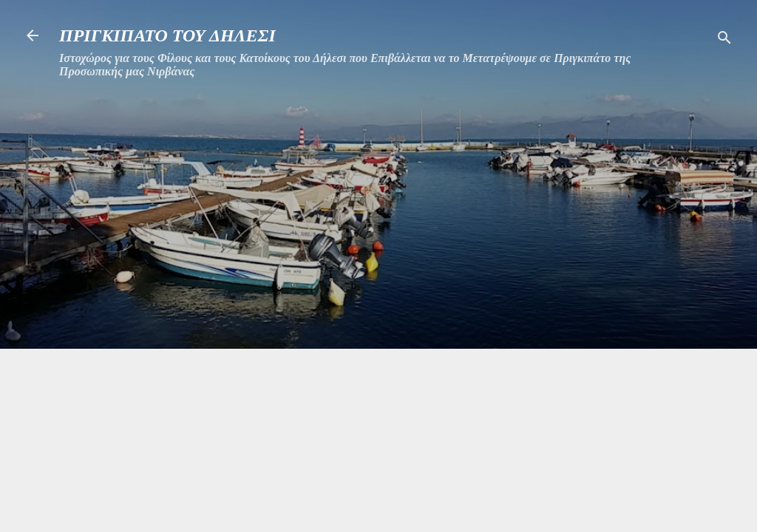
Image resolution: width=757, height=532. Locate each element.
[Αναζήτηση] (724, 40)
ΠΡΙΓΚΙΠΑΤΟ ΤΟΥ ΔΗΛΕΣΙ (167, 35)
